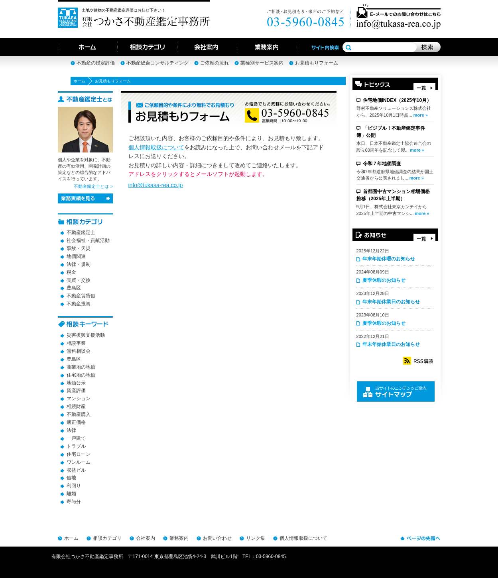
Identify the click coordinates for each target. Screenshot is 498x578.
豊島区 (74, 288)
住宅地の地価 (81, 375)
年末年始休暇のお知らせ (388, 259)
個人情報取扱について (156, 147)
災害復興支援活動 (86, 335)
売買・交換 (79, 280)
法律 (71, 430)
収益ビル (76, 470)
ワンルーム (79, 462)
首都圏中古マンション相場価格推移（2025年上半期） (393, 195)
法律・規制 (79, 264)
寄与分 (74, 501)
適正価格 (76, 422)
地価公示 (76, 383)
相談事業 (76, 343)
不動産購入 (79, 414)
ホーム (79, 81)
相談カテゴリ (107, 538)
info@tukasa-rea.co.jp (155, 185)
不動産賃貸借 (81, 296)
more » (420, 115)
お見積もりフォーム (316, 63)
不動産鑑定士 (81, 232)
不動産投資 (79, 304)
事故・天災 (79, 248)
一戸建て (76, 438)
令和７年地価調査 (382, 163)
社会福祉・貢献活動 (88, 240)
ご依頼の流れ (214, 63)
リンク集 (255, 538)
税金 (71, 272)
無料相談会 (79, 351)
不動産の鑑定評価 (96, 63)
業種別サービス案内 (261, 63)
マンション (79, 398)
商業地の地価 (81, 367)
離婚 (71, 493)
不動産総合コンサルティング (157, 63)
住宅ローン (79, 454)
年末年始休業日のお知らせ (391, 302)
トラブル (76, 446)
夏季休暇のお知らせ (383, 280)
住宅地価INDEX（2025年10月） (397, 100)
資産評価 (76, 390)
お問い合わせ (217, 538)
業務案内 (179, 538)
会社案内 (145, 538)
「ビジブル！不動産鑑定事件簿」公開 (390, 131)
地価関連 (76, 256)
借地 (71, 477)
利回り (74, 485)
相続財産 (76, 406)
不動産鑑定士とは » (93, 186)
